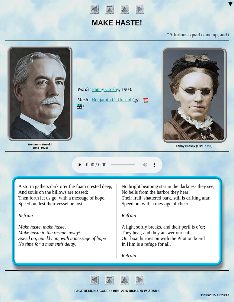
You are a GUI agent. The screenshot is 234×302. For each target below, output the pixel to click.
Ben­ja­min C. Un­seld (111, 99)
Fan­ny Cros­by (105, 89)
